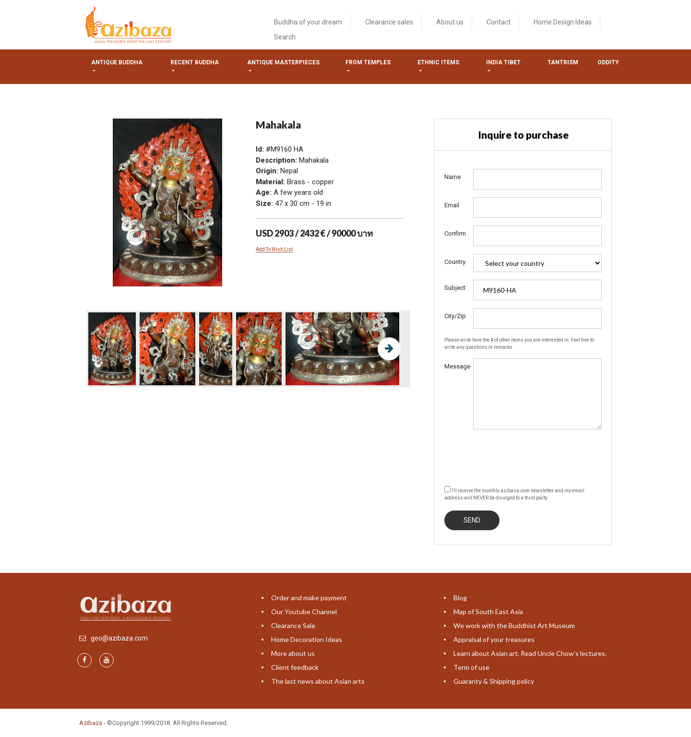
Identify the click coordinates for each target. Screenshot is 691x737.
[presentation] (517, 456)
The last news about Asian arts (318, 681)
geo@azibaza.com (119, 638)
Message (455, 366)
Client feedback (295, 667)
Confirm (455, 233)
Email (451, 205)
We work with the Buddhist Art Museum (514, 625)
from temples (368, 62)
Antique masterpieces (283, 62)
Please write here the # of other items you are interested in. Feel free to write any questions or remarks (519, 343)
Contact (499, 22)
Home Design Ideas (563, 22)
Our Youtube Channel (304, 611)
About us (450, 22)
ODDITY (608, 62)
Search (285, 37)
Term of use (471, 667)
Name (452, 176)
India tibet (503, 62)
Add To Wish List (274, 249)
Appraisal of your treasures (494, 639)
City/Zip (455, 316)
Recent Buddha (194, 62)
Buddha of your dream (308, 22)
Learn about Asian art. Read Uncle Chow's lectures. (530, 653)
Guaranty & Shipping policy (493, 681)
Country (454, 261)
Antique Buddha (117, 62)
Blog (460, 598)
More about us (293, 653)
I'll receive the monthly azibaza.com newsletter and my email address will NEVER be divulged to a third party (514, 493)
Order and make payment (309, 598)
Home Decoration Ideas (306, 639)
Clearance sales (389, 22)
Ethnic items (438, 62)
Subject (454, 287)
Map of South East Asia (488, 611)
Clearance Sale (293, 625)
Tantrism (563, 62)
